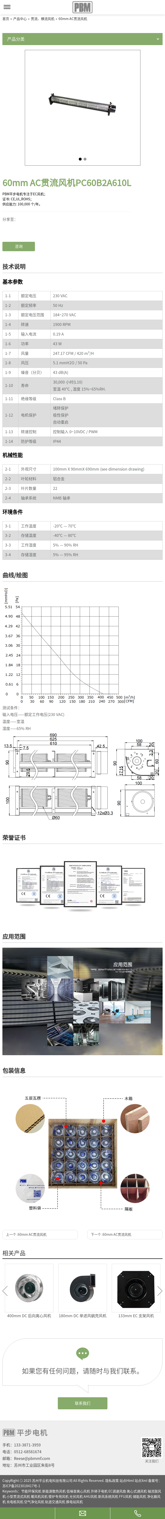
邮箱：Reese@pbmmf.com (26, 1458)
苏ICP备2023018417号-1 (21, 1486)
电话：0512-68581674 (21, 1452)
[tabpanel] (82, 107)
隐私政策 (112, 1480)
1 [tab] (80, 159)
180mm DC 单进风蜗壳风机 (82, 1316)
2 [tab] (85, 159)
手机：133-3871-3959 (21, 1445)
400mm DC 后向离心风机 (29, 1316)
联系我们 (82, 1403)
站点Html (126, 1480)
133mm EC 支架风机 (136, 1316)
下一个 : (111, 1234)
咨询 (19, 246)
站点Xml (141, 1480)
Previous (4, 1291)
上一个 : (26, 1234)
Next (160, 1291)
